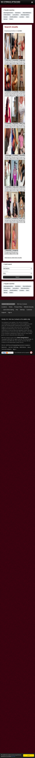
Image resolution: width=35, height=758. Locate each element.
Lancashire (15, 15)
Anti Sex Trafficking (13, 347)
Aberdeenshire (25, 15)
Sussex (5, 17)
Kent (27, 17)
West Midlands (27, 13)
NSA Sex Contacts (22, 304)
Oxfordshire (7, 15)
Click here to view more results (13, 257)
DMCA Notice (23, 347)
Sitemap (22, 309)
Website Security (29, 307)
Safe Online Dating (8, 309)
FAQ (17, 309)
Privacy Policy (18, 307)
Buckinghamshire (8, 13)
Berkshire (17, 13)
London (22, 17)
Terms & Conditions (6, 349)
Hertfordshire (13, 17)
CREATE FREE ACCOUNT (8, 304)
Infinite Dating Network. (23, 337)
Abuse (29, 347)
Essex (11, 19)
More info (13, 756)
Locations (4, 307)
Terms (10, 307)
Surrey (5, 19)
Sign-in (10, 312)
